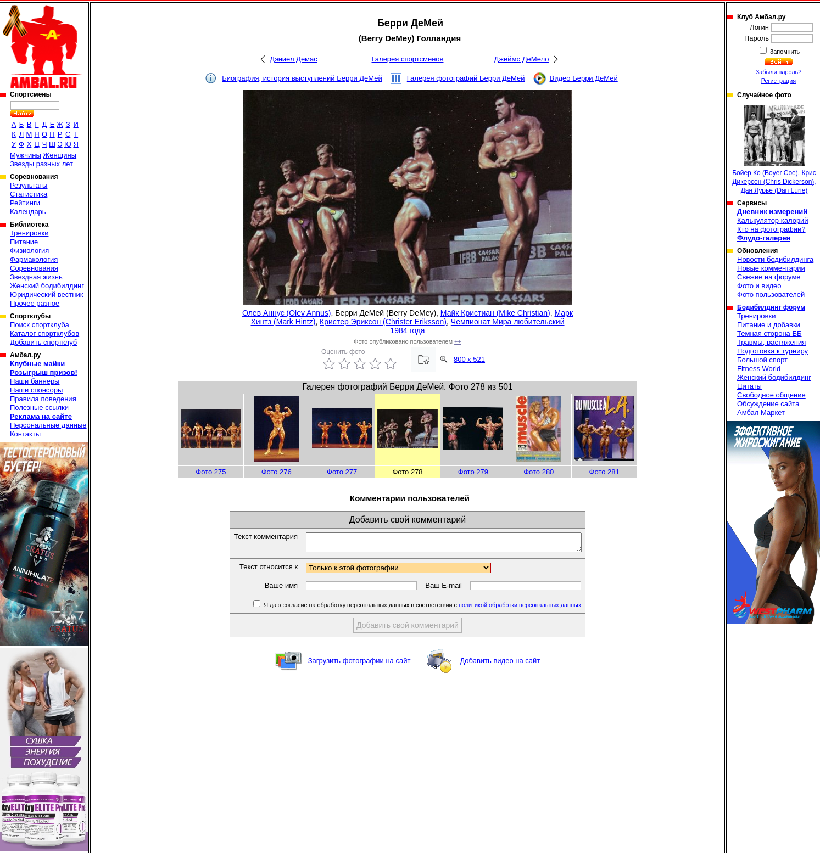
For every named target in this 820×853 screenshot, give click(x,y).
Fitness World (758, 368)
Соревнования (34, 268)
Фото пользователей (771, 294)
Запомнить (784, 51)
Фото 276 (276, 472)
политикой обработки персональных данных (536, 608)
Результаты (28, 185)
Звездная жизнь (36, 277)
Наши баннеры (34, 381)
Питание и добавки (768, 325)
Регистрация (778, 80)
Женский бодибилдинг (47, 286)
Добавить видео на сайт (500, 664)
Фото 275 (211, 472)
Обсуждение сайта (768, 404)
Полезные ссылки (39, 407)
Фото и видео (759, 286)
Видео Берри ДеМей (584, 78)
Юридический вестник (46, 294)
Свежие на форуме (769, 277)
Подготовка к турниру (772, 351)
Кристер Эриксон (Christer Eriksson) (383, 321)
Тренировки (29, 233)
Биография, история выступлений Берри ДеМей (302, 78)
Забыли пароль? (779, 72)
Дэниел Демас (293, 59)
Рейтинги (25, 203)
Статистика (28, 194)
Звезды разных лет (41, 164)
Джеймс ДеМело (521, 59)
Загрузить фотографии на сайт (359, 664)
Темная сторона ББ (769, 333)
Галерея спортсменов (408, 59)
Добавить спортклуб (43, 342)
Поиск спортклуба (39, 325)
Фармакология (34, 259)
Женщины (59, 155)
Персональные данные (48, 425)
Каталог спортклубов (44, 333)
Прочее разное (34, 303)
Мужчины (25, 155)
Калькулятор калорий (772, 220)
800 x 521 (469, 359)
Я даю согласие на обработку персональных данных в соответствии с (438, 608)
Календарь (28, 211)
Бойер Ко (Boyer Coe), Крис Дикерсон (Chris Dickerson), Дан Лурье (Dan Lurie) (774, 149)
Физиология (29, 250)
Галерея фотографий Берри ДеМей (466, 78)
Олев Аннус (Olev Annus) (286, 312)
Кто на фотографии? (771, 229)
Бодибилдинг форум (771, 307)
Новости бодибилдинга (775, 259)
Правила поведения (43, 399)
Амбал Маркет (761, 412)
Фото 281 (604, 472)
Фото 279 (473, 472)
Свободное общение (771, 395)
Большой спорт (762, 360)
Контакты (25, 434)
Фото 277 (342, 472)
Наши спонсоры (36, 390)
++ (457, 341)
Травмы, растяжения (771, 342)
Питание (24, 242)
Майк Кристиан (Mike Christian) (495, 312)
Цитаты (749, 386)
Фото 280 (538, 472)
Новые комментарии (771, 268)
